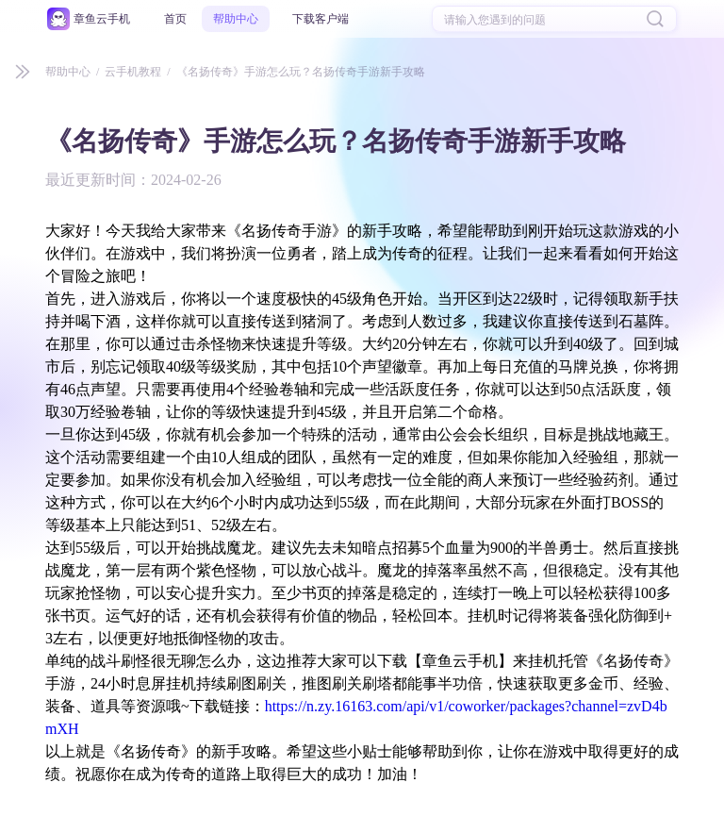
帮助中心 (235, 18)
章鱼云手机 (102, 18)
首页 (175, 18)
